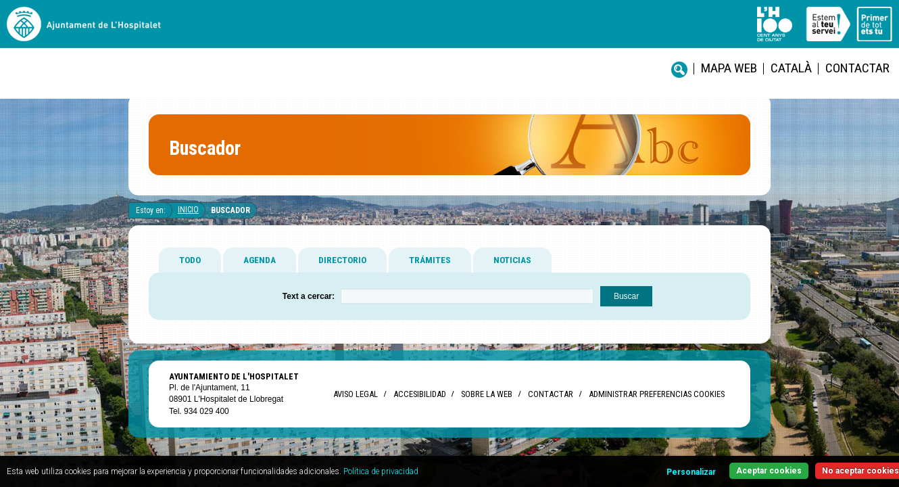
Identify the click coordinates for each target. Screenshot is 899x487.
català (500, 34)
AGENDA (259, 270)
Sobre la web (486, 405)
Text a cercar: (309, 307)
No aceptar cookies (812, 463)
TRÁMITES (430, 270)
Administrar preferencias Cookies (657, 405)
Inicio (188, 220)
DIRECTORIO (342, 270)
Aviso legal (355, 405)
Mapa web (450, 34)
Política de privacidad (480, 464)
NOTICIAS (512, 270)
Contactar (554, 34)
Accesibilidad (419, 405)
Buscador (230, 221)
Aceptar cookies (714, 463)
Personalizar (629, 464)
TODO (190, 270)
